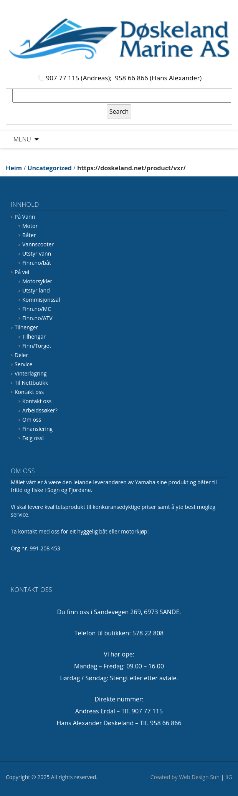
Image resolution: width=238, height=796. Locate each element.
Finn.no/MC (36, 308)
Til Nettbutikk (31, 382)
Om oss (31, 419)
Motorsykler (37, 281)
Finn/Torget (36, 345)
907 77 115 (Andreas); (80, 77)
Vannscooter (38, 244)
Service (23, 364)
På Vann (25, 216)
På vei (22, 272)
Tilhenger (26, 327)
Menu (22, 139)
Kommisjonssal (41, 299)
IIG (228, 777)
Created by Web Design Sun (185, 777)
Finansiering (37, 428)
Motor (30, 225)
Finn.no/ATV (37, 318)
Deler (21, 355)
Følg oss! (33, 438)
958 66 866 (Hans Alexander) (158, 77)
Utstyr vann (36, 253)
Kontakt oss (29, 392)
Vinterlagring (30, 373)
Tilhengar (34, 336)
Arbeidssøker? (40, 410)
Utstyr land (36, 290)
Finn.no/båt (36, 262)
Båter (29, 235)
